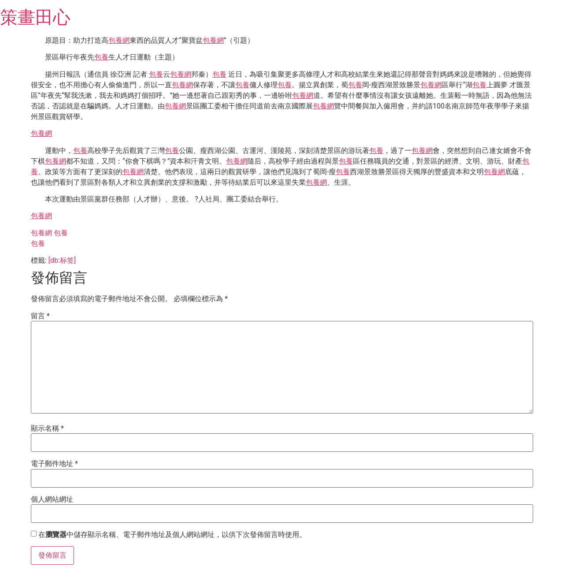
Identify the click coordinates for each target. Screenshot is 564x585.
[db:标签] (62, 260)
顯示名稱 (47, 428)
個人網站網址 (52, 499)
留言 (40, 316)
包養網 (119, 40)
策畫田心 (35, 17)
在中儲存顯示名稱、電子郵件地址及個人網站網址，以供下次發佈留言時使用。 (172, 534)
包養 (101, 57)
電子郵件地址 (54, 463)
